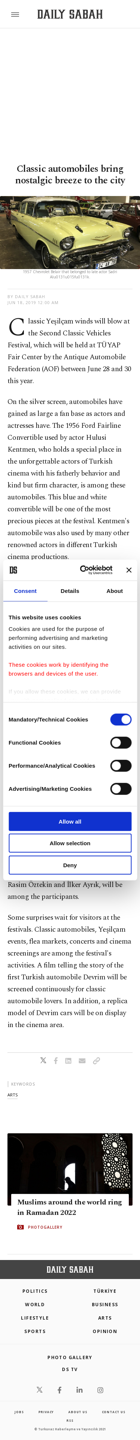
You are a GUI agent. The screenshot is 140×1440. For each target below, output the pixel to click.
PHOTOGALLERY (45, 1227)
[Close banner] (128, 570)
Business (105, 1304)
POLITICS (35, 1291)
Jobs (19, 1412)
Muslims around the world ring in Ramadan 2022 (69, 1207)
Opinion (105, 1331)
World (35, 1304)
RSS (69, 1420)
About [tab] (114, 590)
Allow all (70, 821)
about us (77, 1412)
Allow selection (70, 843)
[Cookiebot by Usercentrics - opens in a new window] (83, 570)
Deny (70, 865)
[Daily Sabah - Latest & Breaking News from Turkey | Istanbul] (70, 14)
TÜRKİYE (104, 1291)
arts (12, 1095)
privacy (46, 1412)
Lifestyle (35, 1318)
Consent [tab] (25, 590)
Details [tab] (70, 590)
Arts (105, 1318)
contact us (113, 1412)
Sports (35, 1331)
